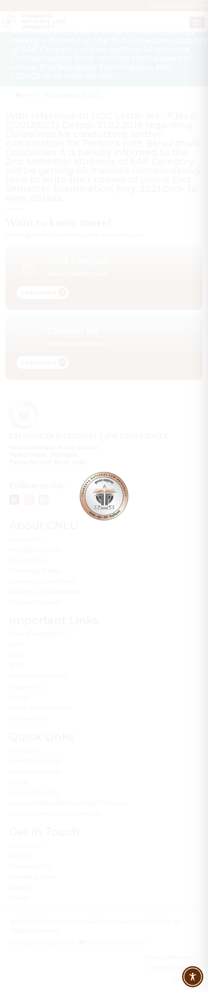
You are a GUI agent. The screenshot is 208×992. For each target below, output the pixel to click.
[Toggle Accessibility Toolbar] (193, 977)
